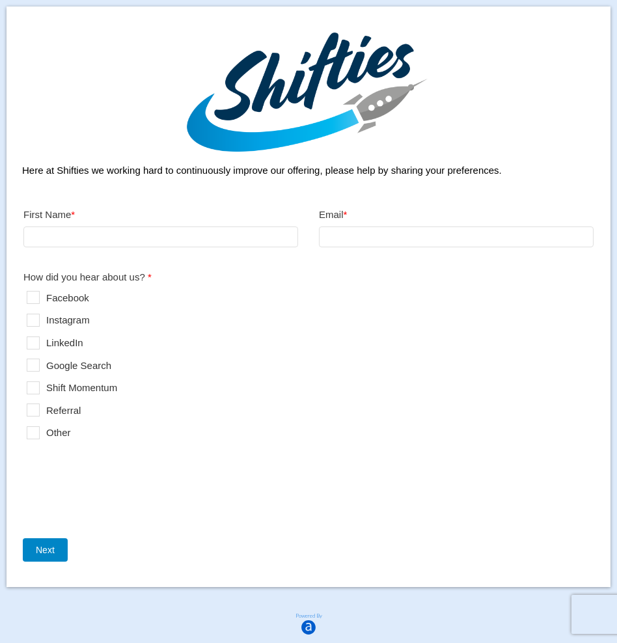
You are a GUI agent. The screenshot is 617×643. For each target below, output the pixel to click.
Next (45, 550)
